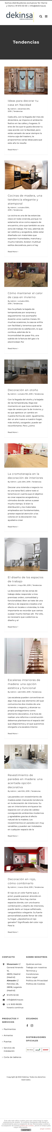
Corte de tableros (12, 1057)
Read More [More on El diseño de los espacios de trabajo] (12, 627)
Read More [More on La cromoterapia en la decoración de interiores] (12, 527)
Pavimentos (10, 1029)
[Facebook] (27, 1025)
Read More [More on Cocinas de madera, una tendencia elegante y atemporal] (12, 252)
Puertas (7, 1041)
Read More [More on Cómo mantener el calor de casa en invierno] (12, 348)
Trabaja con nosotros (36, 967)
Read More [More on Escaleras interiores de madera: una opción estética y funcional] (12, 733)
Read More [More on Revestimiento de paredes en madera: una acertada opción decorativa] (12, 836)
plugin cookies (45, 1129)
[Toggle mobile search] (40, 16)
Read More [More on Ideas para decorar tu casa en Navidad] (12, 150)
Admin (13, 109)
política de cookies (27, 1126)
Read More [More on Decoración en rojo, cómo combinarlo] (12, 932)
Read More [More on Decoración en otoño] (12, 432)
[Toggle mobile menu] (46, 16)
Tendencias (18, 111)
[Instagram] (32, 1025)
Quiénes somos (33, 964)
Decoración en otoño (23, 390)
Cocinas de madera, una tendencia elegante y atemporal (25, 199)
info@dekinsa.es (38, 6)
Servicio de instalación (9, 1049)
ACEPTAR (26, 1130)
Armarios (8, 1035)
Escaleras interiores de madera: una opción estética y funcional (24, 684)
